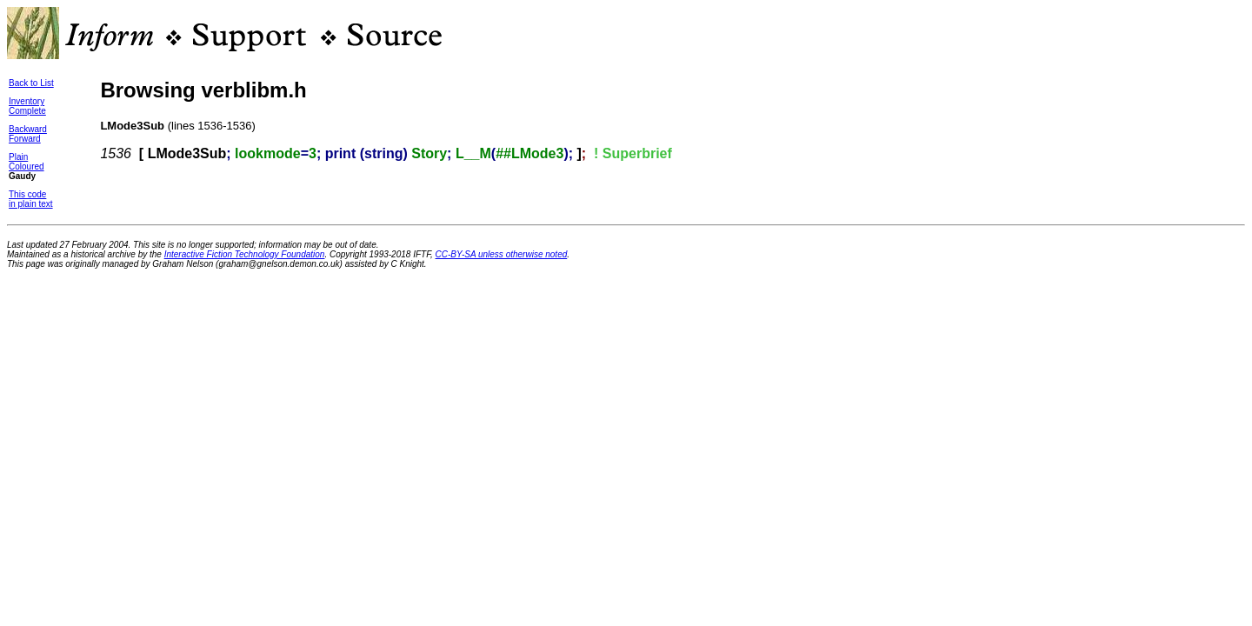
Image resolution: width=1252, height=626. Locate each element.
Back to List (31, 83)
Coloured (26, 166)
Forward (25, 138)
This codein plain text (31, 199)
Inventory (26, 101)
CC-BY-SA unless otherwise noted (502, 254)
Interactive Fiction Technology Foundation (244, 254)
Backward (28, 129)
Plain (18, 157)
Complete (27, 111)
